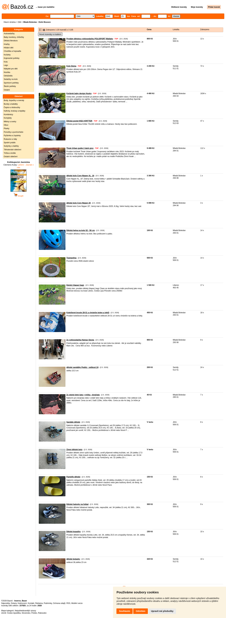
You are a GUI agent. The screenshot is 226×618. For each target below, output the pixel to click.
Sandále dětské (73, 422)
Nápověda (5, 603)
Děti (19, 22)
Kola (6, 62)
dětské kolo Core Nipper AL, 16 (80, 176)
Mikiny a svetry (10, 121)
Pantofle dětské (73, 477)
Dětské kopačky (73, 531)
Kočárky (7, 55)
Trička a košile (10, 153)
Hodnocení (22, 603)
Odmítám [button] (140, 611)
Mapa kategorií (7, 611)
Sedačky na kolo (11, 79)
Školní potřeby (10, 86)
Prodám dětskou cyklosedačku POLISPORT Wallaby (89, 39)
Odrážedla (8, 76)
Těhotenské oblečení (12, 150)
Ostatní (7, 90)
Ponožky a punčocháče (13, 132)
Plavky (6, 128)
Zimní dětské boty (74, 449)
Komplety (8, 118)
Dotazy (13, 603)
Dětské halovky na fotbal (77, 504)
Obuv (6, 125)
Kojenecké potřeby (11, 58)
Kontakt (31, 603)
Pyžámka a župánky (12, 135)
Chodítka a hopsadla (12, 51)
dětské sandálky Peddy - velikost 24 (82, 367)
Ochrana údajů (59, 603)
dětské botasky (73, 559)
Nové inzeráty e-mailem (50, 34)
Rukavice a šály (10, 139)
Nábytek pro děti (10, 69)
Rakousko (42, 613)
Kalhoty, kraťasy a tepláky (14, 111)
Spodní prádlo (10, 142)
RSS (68, 603)
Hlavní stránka (10, 22)
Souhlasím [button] (124, 611)
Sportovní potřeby (11, 83)
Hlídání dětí (8, 48)
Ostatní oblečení (10, 156)
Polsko (34, 613)
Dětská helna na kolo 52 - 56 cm (80, 230)
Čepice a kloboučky (12, 107)
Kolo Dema (71, 66)
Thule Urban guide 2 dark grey (80, 148)
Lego (6, 65)
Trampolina (71, 258)
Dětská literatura (10, 41)
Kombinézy (8, 114)
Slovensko (26, 613)
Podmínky (48, 603)
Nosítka (7, 72)
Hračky (7, 44)
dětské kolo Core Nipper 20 (78, 203)
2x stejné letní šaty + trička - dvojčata (83, 395)
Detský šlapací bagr (75, 285)
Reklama (39, 603)
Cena (149, 29)
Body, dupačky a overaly (14, 100)
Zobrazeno (204, 29)
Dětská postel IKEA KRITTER (79, 121)
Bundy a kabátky (11, 104)
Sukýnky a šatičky (11, 146)
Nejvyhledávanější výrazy (25, 611)
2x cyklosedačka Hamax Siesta (80, 340)
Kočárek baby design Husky (78, 93)
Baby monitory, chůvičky (14, 37)
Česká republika (14, 613)
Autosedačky (9, 33)
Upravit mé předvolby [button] (162, 611)
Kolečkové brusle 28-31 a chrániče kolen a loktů (87, 313)
